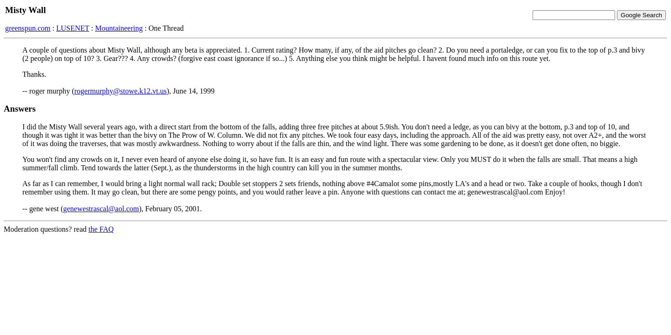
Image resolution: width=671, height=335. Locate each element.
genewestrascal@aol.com (101, 209)
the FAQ (101, 229)
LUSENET (72, 28)
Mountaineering (119, 28)
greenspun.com (27, 28)
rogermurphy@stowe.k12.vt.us (121, 91)
